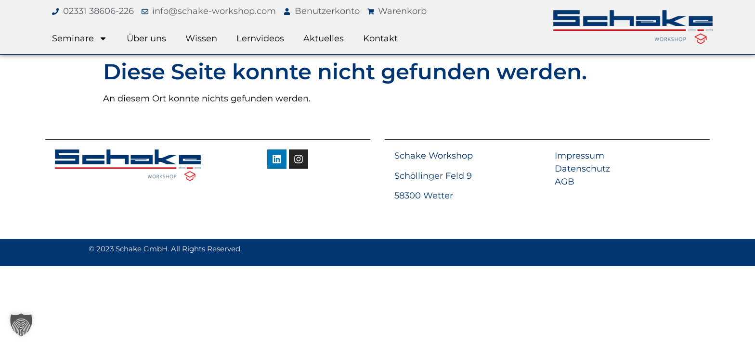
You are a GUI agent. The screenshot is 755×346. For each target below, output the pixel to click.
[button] (21, 325)
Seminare (79, 38)
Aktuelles (323, 38)
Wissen (201, 38)
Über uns (146, 38)
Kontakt (380, 38)
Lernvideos (260, 38)
